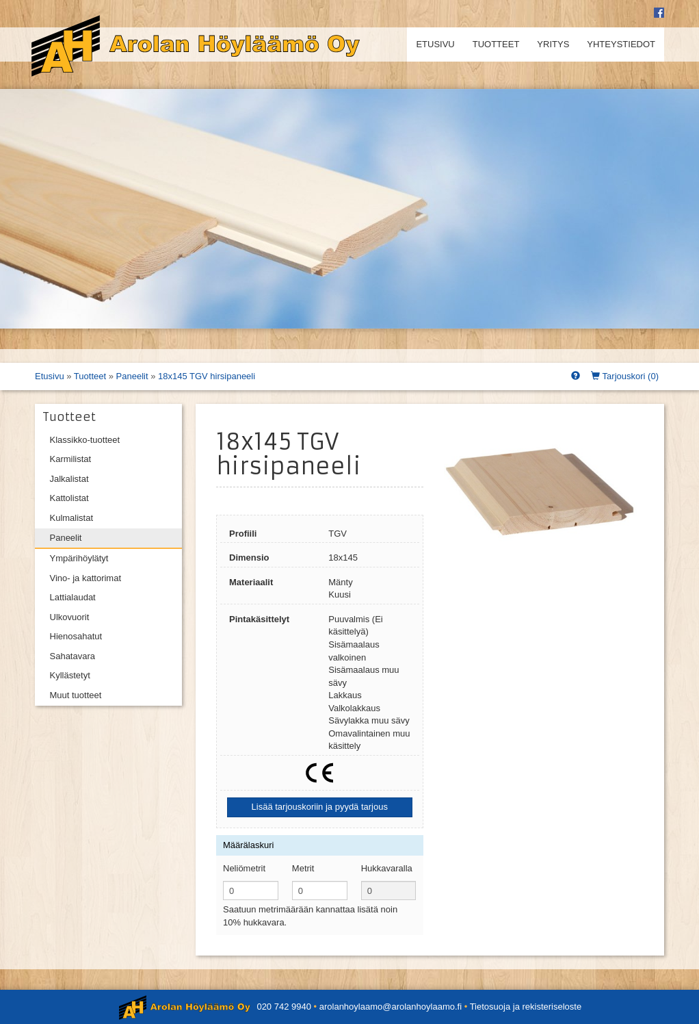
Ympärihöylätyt (79, 558)
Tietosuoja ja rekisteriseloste (526, 1006)
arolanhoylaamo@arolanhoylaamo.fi (390, 1006)
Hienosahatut (76, 636)
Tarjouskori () (625, 376)
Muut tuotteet (76, 695)
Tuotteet (496, 44)
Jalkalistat (69, 479)
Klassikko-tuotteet (85, 440)
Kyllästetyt (70, 675)
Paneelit (132, 376)
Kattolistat (69, 498)
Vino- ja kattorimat (86, 578)
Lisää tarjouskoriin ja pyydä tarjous (320, 807)
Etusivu (435, 44)
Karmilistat (71, 459)
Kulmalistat (72, 518)
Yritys (553, 44)
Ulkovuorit (70, 617)
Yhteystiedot (621, 44)
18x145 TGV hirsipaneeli (206, 376)
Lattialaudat (73, 597)
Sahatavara (73, 656)
